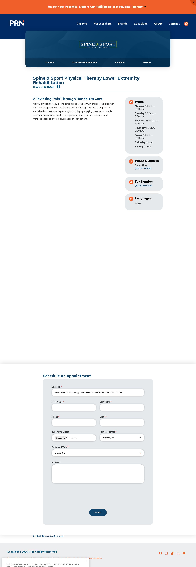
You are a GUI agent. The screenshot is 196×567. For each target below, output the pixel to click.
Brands (123, 23)
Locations (141, 23)
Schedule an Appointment (84, 62)
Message (56, 462)
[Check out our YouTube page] (184, 553)
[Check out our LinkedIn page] (178, 554)
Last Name (105, 402)
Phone (55, 417)
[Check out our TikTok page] (172, 554)
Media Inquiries (49, 558)
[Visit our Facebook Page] (58, 86)
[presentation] (71, 497)
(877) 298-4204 (143, 185)
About (158, 23)
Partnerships (103, 23)
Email (102, 417)
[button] (186, 23)
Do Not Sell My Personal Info (88, 558)
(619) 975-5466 (143, 168)
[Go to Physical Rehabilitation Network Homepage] (17, 23)
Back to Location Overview (49, 536)
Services (147, 62)
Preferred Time (59, 447)
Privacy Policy (14, 558)
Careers (82, 23)
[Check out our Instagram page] (166, 554)
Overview (49, 62)
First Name (57, 402)
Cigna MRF (65, 558)
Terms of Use (31, 558)
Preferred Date (107, 432)
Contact (174, 23)
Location (56, 387)
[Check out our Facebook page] (160, 553)
